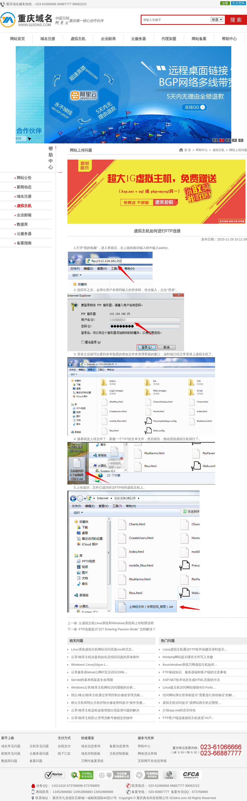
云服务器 (138, 39)
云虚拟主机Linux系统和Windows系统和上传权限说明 (116, 623)
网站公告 (24, 178)
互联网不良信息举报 (152, 761)
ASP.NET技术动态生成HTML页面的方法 (191, 680)
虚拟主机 (78, 39)
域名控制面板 (90, 753)
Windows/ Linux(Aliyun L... (89, 664)
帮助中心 (229, 39)
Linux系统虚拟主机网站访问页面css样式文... (102, 649)
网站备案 (199, 39)
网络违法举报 (147, 753)
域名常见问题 (10, 746)
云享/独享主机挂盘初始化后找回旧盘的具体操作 (105, 657)
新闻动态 (24, 187)
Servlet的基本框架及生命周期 (92, 680)
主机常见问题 (39, 746)
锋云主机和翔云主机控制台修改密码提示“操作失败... (108, 702)
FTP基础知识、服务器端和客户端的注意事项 (194, 672)
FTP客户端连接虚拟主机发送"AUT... (188, 718)
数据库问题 (9, 761)
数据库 (22, 224)
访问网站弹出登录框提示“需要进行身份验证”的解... (199, 695)
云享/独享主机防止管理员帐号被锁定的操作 (102, 718)
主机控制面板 (119, 753)
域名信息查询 (90, 746)
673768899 (75, 785)
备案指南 (24, 243)
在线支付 (64, 746)
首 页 (187, 150)
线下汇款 (64, 753)
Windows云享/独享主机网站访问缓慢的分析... (103, 687)
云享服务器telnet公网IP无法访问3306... (99, 672)
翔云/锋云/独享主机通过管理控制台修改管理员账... (107, 695)
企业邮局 (108, 39)
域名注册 (47, 39)
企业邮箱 (24, 215)
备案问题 (36, 761)
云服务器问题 (39, 753)
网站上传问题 (238, 150)
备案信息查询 (119, 746)
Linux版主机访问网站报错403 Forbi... (189, 687)
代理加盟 (168, 39)
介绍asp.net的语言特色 (179, 710)
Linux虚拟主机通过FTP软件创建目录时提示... (195, 649)
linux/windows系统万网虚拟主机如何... (190, 664)
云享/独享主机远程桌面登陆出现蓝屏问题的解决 (105, 710)
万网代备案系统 (92, 761)
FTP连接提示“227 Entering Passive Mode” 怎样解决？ (117, 629)
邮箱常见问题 (10, 753)
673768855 (92, 785)
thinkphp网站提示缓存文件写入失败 (188, 657)
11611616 (59, 785)
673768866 (200, 792)
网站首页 (17, 39)
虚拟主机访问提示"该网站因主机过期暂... (192, 702)
